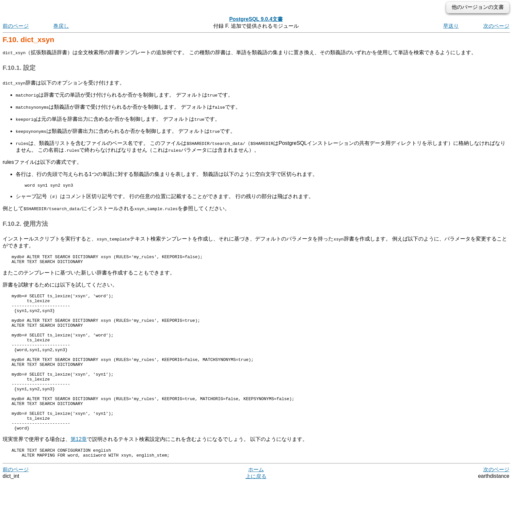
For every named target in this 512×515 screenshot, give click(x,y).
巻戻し (61, 26)
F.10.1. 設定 (19, 67)
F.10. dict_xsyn (28, 40)
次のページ (496, 26)
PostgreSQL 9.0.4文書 (256, 19)
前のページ (16, 26)
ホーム (256, 502)
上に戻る (256, 508)
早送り (451, 26)
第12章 (79, 469)
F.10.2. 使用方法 (25, 224)
